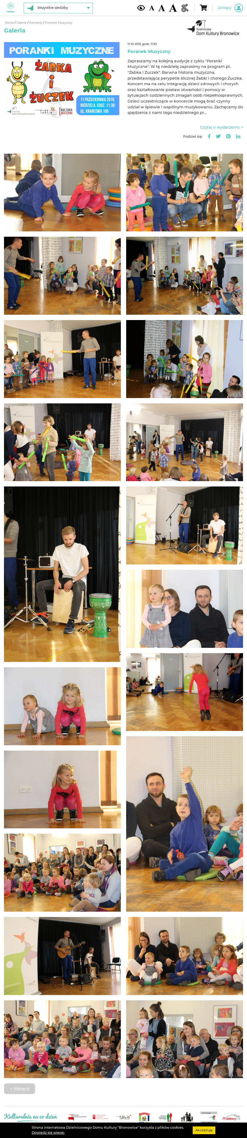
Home (10, 22)
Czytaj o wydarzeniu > (221, 127)
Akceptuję (204, 1130)
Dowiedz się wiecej (48, 1133)
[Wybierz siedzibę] (58, 8)
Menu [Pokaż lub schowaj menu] (10, 8)
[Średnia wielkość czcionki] (161, 8)
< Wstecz (19, 1088)
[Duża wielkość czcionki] (173, 8)
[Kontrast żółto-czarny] (141, 7)
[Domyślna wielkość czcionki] (151, 7)
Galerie (22, 22)
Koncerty (36, 22)
